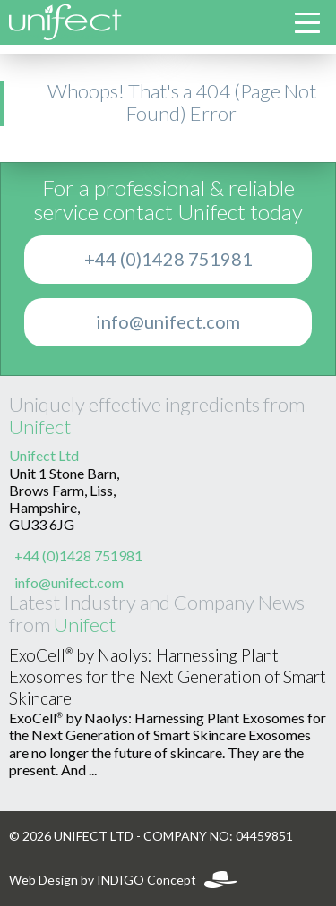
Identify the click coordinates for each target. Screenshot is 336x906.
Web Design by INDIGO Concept (123, 880)
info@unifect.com (168, 322)
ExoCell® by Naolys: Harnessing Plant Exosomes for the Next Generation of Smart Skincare (167, 677)
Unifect (40, 427)
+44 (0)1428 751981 (168, 260)
